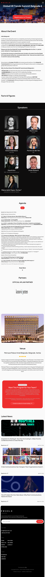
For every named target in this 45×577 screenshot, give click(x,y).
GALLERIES (10, 542)
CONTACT (10, 544)
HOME (2, 540)
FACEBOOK (4, 554)
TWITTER (3, 556)
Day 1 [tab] (22, 207)
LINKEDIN (3, 558)
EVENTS (3, 544)
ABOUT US (3, 542)
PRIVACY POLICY (17, 571)
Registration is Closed (22, 17)
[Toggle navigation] (43, 2)
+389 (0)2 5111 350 (5, 532)
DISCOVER (10, 540)
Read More (22, 269)
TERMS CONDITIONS (27, 571)
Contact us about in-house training (22, 403)
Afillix (26, 567)
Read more (4, 445)
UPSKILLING (4, 546)
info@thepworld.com (6, 530)
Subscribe (40, 521)
